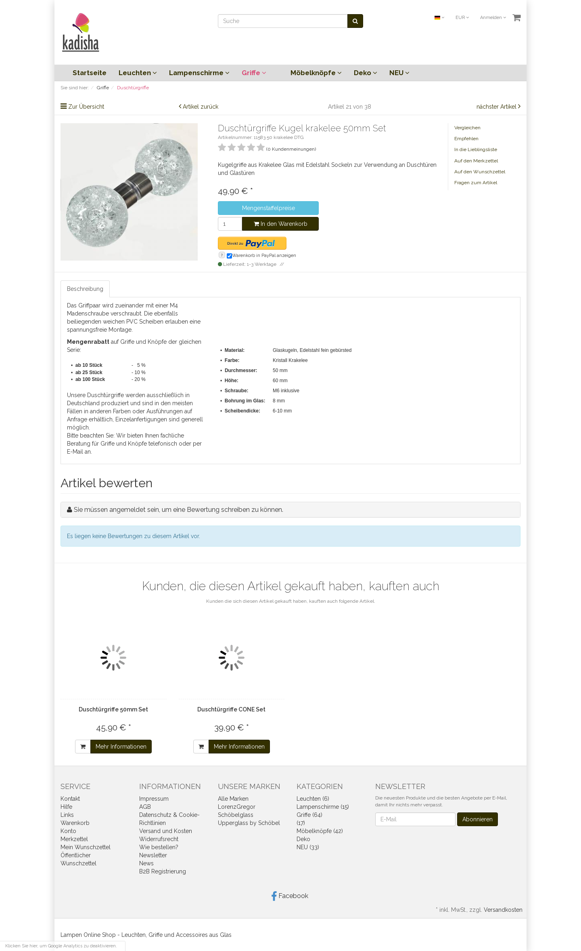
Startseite (90, 73)
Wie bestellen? (158, 847)
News (146, 863)
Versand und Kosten (165, 831)
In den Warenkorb (280, 224)
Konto (68, 831)
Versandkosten (503, 910)
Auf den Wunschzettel (479, 172)
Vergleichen (467, 127)
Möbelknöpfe (316, 73)
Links (67, 815)
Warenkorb (75, 823)
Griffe (254, 73)
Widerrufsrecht (158, 839)
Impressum (154, 798)
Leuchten (138, 73)
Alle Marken (233, 798)
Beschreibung (85, 289)
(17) (301, 823)
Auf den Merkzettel (476, 161)
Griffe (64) (309, 815)
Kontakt (70, 798)
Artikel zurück (200, 106)
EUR (462, 17)
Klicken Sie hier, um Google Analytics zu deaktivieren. (61, 946)
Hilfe (66, 807)
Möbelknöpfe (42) (320, 831)
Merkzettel (74, 839)
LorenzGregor (236, 807)
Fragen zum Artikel (475, 182)
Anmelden (493, 17)
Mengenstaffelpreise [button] (268, 208)
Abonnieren (477, 819)
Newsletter (153, 855)
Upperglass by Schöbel (249, 823)
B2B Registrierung (162, 871)
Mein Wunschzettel (86, 847)
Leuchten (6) (313, 798)
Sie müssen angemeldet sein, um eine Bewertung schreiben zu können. (178, 509)
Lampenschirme (199, 73)
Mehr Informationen (121, 746)
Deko (365, 73)
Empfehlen (466, 138)
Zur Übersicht (86, 106)
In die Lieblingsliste (475, 149)
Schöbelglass (235, 815)
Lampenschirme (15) (323, 807)
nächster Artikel (497, 106)
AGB (145, 807)
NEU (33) (308, 847)
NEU (399, 73)
